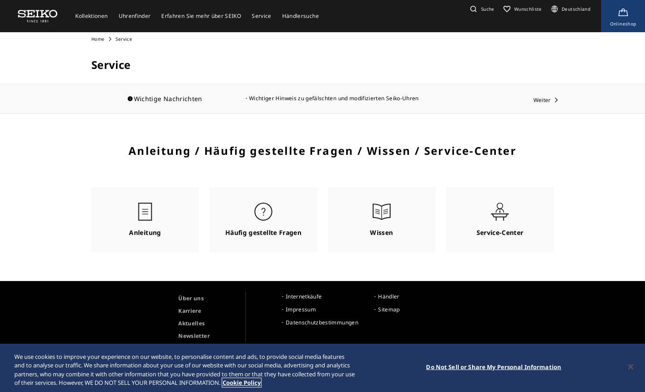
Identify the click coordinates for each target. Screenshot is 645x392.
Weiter (542, 100)
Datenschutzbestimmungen (322, 322)
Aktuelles (191, 323)
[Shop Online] (623, 16)
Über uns (191, 298)
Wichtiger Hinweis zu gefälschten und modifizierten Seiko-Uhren (334, 98)
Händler (388, 296)
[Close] (631, 368)
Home (97, 39)
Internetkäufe (304, 296)
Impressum (301, 309)
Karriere (189, 311)
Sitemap (389, 309)
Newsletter (194, 336)
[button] (481, 9)
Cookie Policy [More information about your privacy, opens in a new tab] (242, 384)
